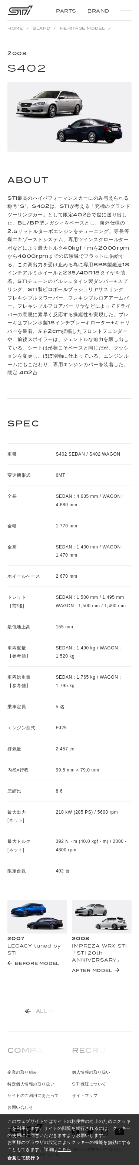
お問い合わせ (20, 1107)
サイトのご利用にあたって (33, 1095)
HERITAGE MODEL (82, 28)
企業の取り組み (22, 1072)
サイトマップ (84, 1095)
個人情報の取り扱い (91, 1072)
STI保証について (89, 1083)
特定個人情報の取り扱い (30, 1083)
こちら (64, 1149)
